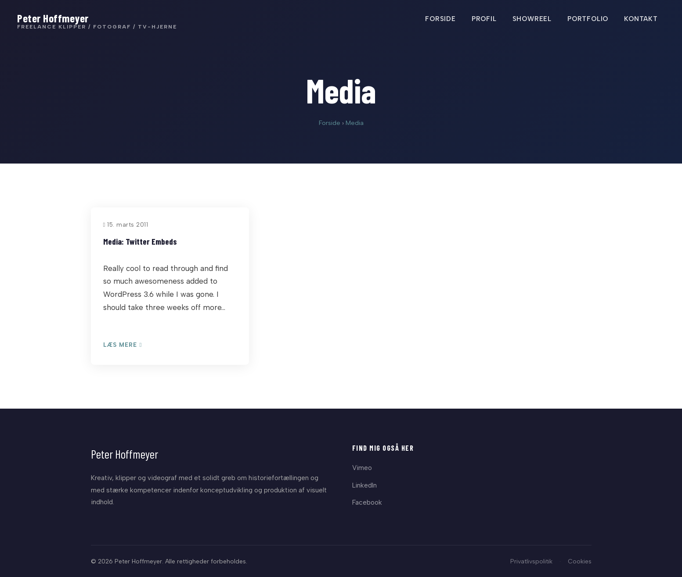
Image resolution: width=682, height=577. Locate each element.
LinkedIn (364, 485)
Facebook (367, 502)
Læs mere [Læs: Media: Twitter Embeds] (122, 345)
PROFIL (483, 19)
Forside (329, 123)
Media (355, 123)
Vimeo (362, 467)
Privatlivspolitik (531, 561)
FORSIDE (440, 19)
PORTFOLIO (587, 19)
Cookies (580, 561)
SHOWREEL (531, 19)
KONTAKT (640, 19)
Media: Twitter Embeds (140, 241)
